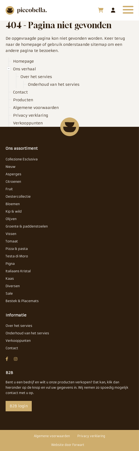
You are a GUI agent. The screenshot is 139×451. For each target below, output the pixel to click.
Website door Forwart (67, 445)
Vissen (11, 234)
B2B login (113, 10)
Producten (23, 99)
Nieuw (10, 167)
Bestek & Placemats (22, 301)
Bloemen (13, 204)
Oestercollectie (18, 196)
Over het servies (36, 76)
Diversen (13, 286)
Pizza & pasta (17, 249)
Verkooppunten (28, 123)
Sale (9, 293)
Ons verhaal (24, 69)
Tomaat (12, 241)
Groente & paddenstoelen (27, 226)
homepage (31, 44)
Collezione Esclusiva (22, 159)
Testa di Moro (17, 256)
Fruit (9, 189)
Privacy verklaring (30, 115)
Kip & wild (14, 211)
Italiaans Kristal (18, 271)
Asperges (13, 174)
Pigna (10, 264)
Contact (20, 92)
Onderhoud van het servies (54, 84)
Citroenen (13, 182)
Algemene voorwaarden (36, 107)
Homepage (23, 61)
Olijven (11, 219)
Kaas (10, 279)
